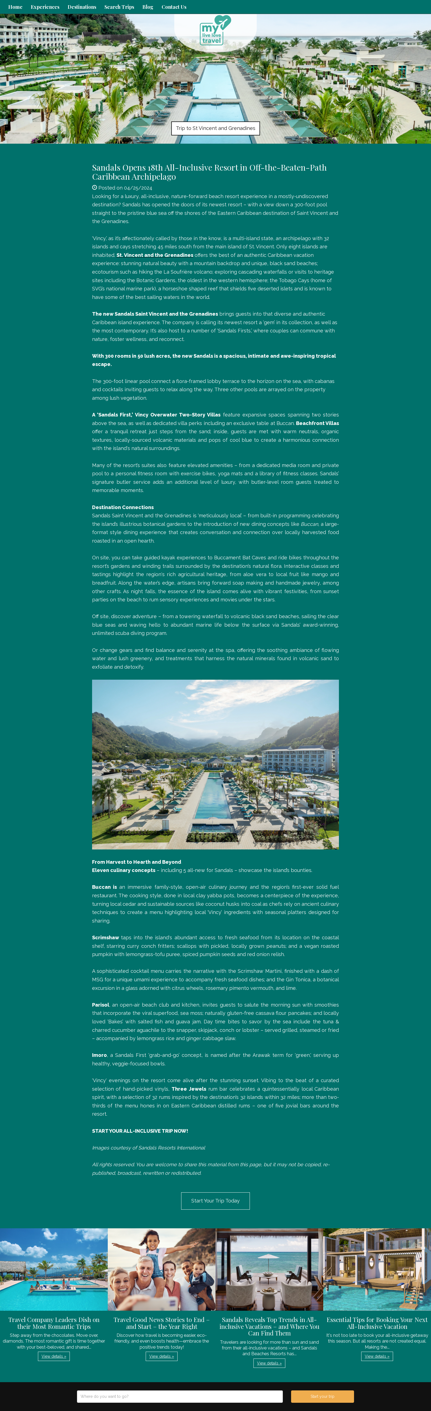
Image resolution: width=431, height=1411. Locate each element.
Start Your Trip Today (215, 1201)
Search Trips (119, 7)
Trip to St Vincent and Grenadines (215, 128)
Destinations (82, 7)
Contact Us (174, 7)
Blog (147, 7)
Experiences (45, 7)
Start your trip (323, 1396)
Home (15, 7)
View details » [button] (54, 1356)
